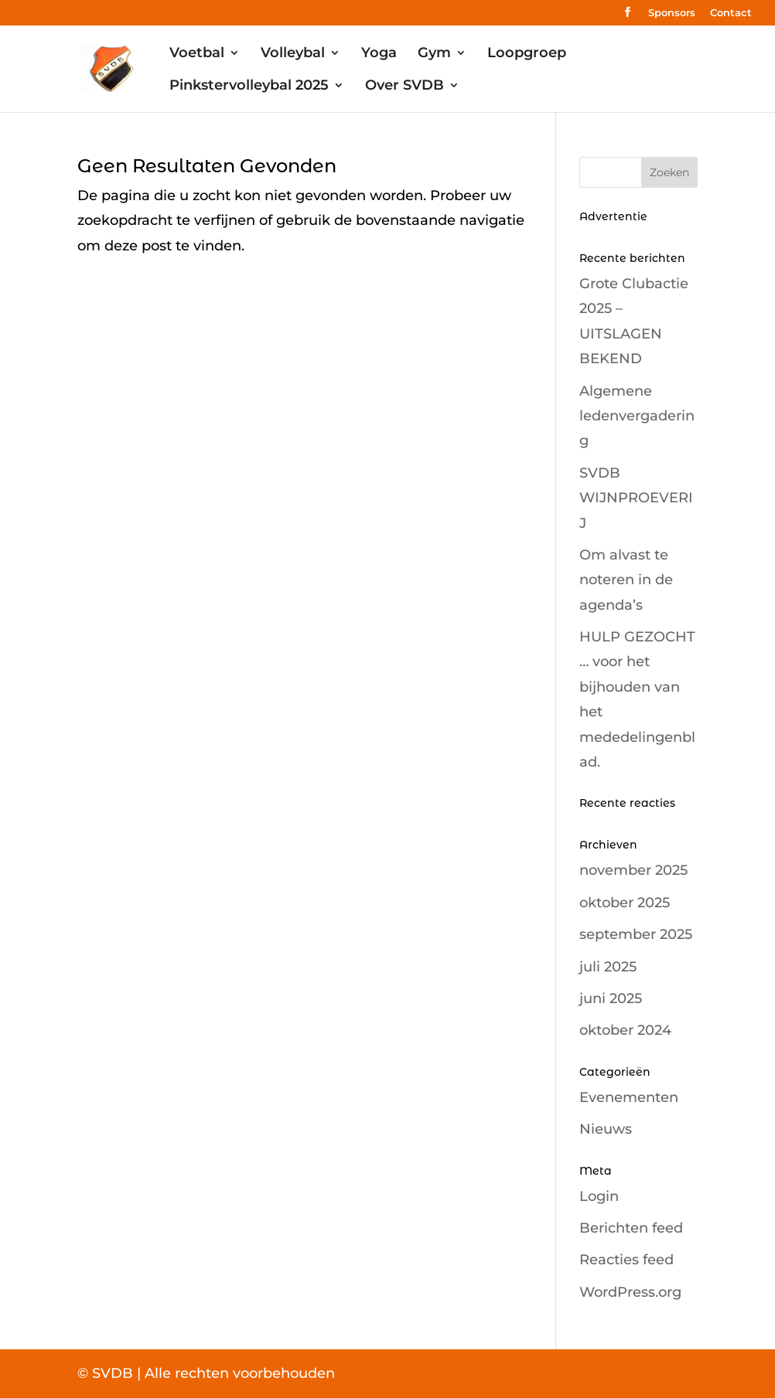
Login (599, 1196)
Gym (434, 54)
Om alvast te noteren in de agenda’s (626, 580)
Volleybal (293, 54)
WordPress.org (630, 1292)
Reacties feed (626, 1259)
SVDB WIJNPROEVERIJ (636, 498)
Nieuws (605, 1129)
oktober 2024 (625, 1030)
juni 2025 (610, 998)
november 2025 (633, 870)
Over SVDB (404, 87)
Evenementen (628, 1097)
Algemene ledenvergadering (637, 416)
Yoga (379, 54)
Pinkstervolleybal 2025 (249, 87)
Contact (731, 13)
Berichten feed (631, 1227)
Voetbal (196, 54)
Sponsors (671, 13)
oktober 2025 (624, 902)
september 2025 (635, 934)
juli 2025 (608, 966)
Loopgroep (526, 54)
